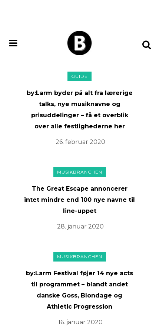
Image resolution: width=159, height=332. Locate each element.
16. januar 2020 (80, 322)
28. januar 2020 (80, 226)
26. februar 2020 (80, 141)
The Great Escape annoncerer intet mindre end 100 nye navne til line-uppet (79, 199)
